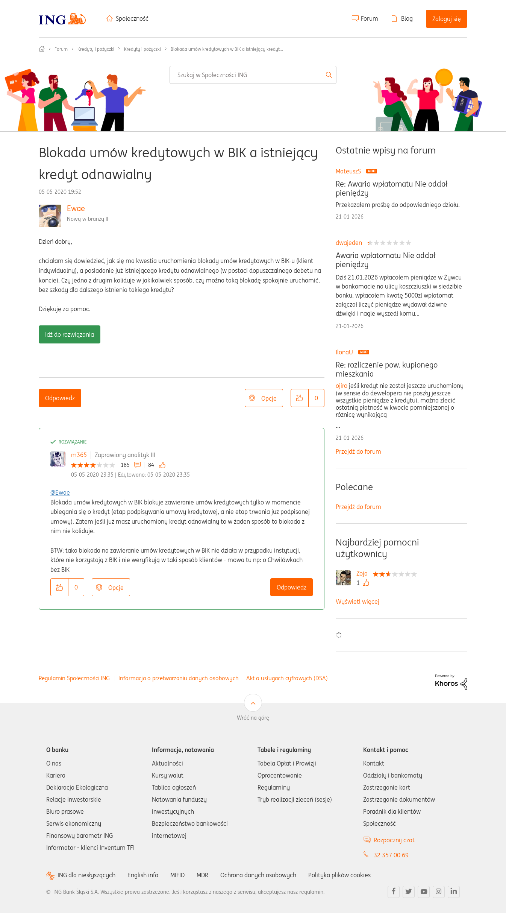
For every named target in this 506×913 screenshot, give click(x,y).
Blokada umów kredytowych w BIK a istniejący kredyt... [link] (227, 49)
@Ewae (60, 492)
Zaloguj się (446, 19)
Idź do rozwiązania (69, 334)
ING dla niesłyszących (86, 875)
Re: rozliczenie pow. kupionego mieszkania (387, 369)
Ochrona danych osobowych (258, 875)
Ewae (76, 208)
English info (142, 875)
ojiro (341, 385)
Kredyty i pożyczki (95, 49)
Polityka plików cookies (339, 875)
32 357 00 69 (391, 855)
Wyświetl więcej (357, 601)
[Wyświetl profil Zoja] (363, 573)
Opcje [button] (269, 398)
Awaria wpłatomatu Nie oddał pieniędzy (385, 260)
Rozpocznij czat (394, 840)
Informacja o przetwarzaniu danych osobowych (178, 678)
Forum (369, 18)
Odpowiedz (60, 398)
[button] (300, 398)
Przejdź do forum (358, 451)
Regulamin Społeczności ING (74, 678)
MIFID (177, 875)
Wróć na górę (253, 717)
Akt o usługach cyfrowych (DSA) (287, 678)
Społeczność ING (42, 49)
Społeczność (132, 18)
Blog (407, 18)
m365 (79, 455)
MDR (202, 875)
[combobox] (253, 75)
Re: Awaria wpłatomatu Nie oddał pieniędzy (391, 188)
